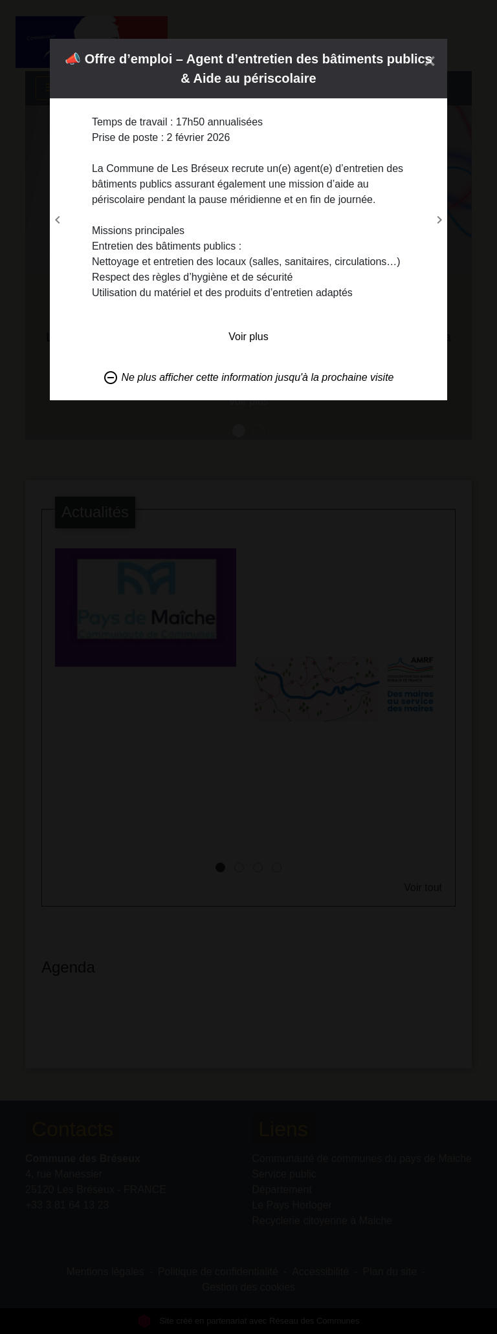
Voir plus (248, 336)
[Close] (430, 61)
